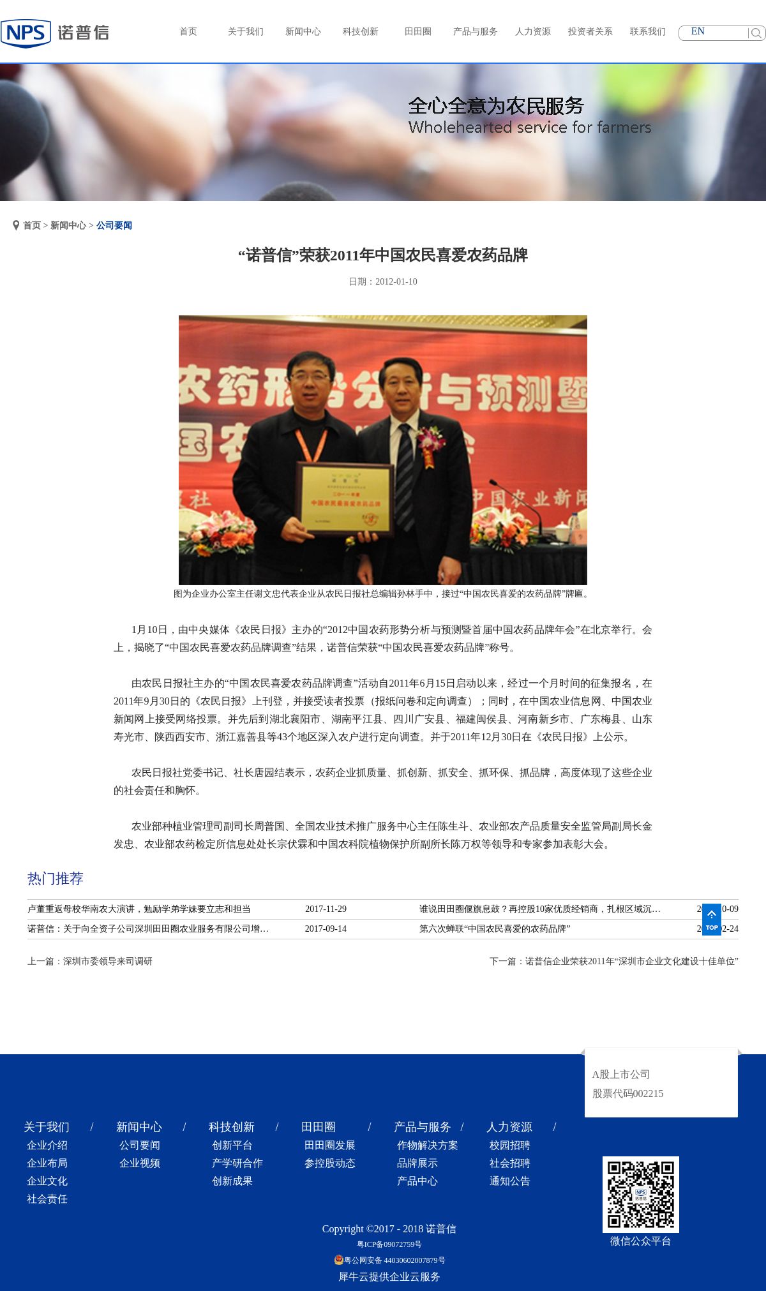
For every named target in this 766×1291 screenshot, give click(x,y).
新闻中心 (68, 225)
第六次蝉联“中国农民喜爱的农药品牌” (494, 929)
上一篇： (90, 961)
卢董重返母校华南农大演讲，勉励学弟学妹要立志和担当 (139, 909)
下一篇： (614, 961)
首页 (188, 31)
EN (698, 31)
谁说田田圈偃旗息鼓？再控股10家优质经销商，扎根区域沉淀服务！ (543, 909)
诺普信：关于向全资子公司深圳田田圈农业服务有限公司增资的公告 (151, 929)
